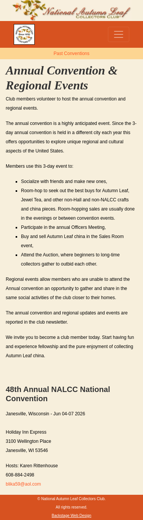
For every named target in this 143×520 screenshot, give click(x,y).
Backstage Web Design (72, 516)
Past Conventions (71, 53)
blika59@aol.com (23, 484)
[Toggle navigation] (118, 34)
